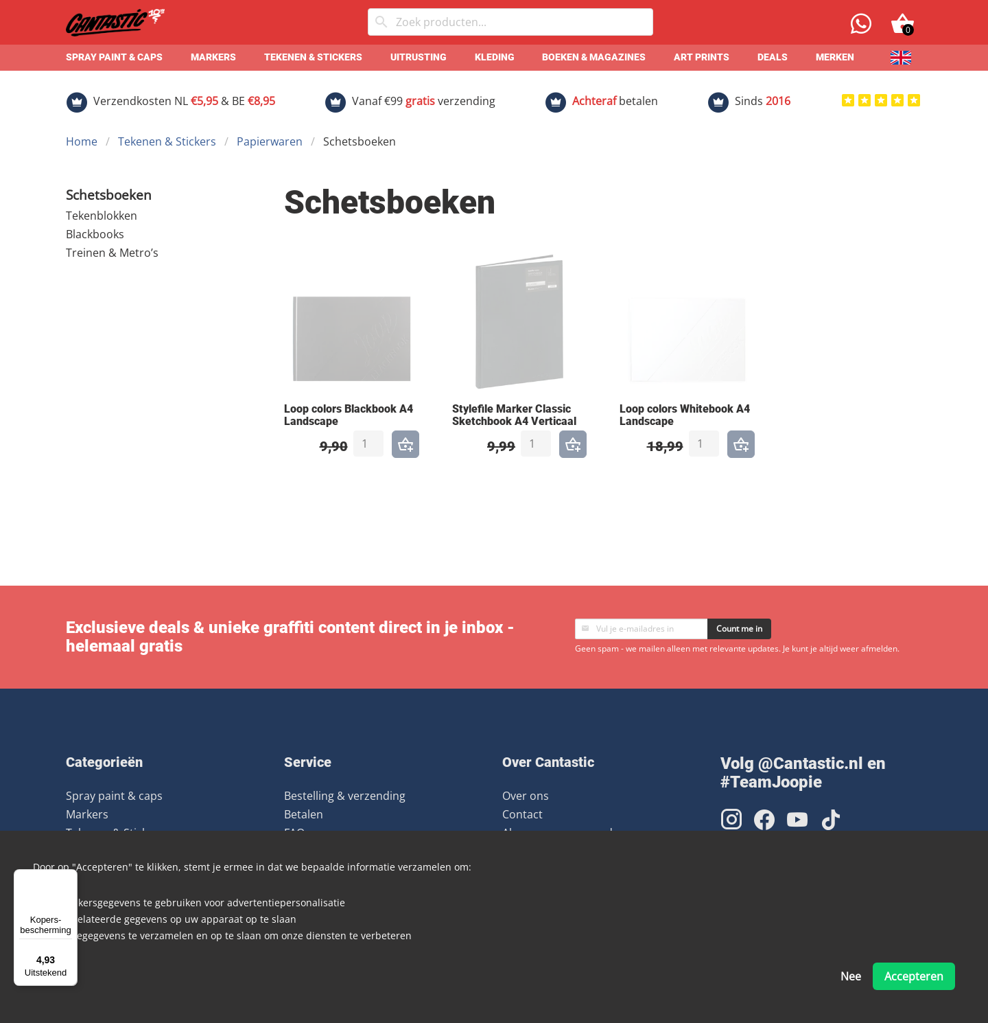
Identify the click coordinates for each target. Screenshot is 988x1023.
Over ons (525, 795)
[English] (901, 58)
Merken (835, 57)
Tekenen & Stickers (313, 57)
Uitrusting (418, 57)
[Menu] (69, 877)
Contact (522, 814)
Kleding (495, 57)
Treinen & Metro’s (112, 252)
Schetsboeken (109, 194)
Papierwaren (270, 141)
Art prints (701, 57)
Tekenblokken (101, 215)
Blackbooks (95, 234)
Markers (213, 57)
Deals (772, 57)
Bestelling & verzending (344, 795)
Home (81, 141)
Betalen (303, 814)
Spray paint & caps (114, 57)
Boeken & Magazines (594, 57)
